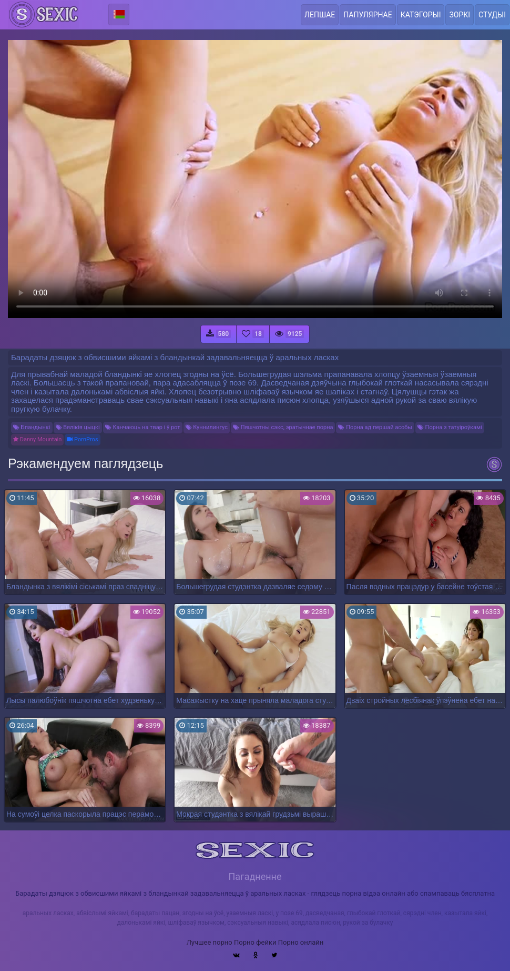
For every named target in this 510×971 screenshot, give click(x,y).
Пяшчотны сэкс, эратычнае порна (283, 427)
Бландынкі (31, 427)
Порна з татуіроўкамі (449, 427)
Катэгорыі (421, 15)
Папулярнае (367, 15)
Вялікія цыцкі (78, 427)
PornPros (82, 439)
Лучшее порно (209, 942)
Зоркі (459, 15)
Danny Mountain (37, 439)
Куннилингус (207, 427)
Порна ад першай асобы (375, 427)
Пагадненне (254, 876)
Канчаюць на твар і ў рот (142, 427)
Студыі (492, 15)
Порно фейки (255, 942)
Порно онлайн (301, 942)
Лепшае (319, 15)
